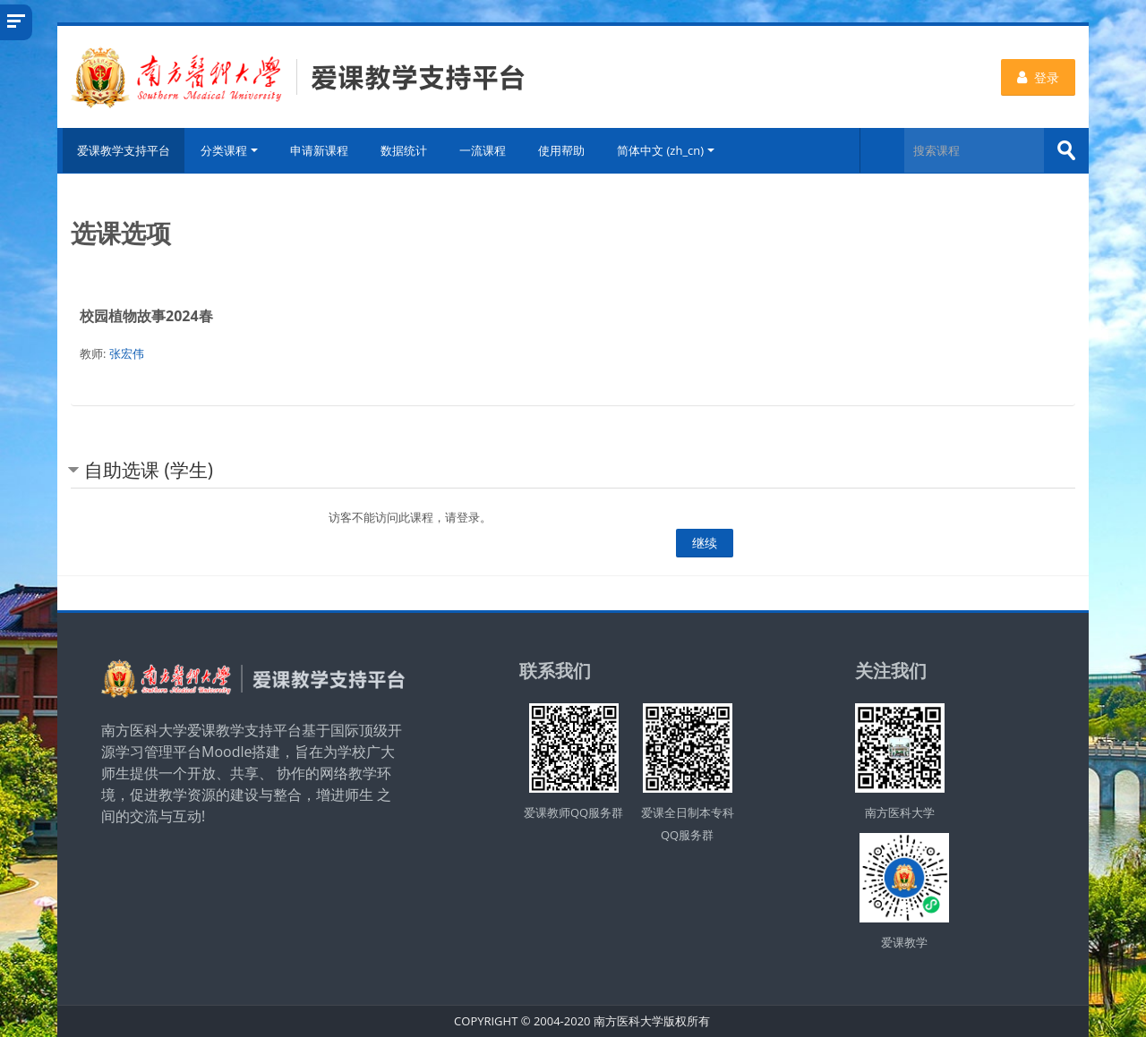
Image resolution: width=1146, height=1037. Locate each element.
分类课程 (231, 150)
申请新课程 (321, 150)
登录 (1038, 77)
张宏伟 (126, 353)
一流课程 (484, 150)
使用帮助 (563, 150)
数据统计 (405, 150)
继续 (704, 542)
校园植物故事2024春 (146, 316)
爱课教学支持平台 (121, 150)
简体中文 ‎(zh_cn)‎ (667, 150)
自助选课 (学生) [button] (148, 469)
